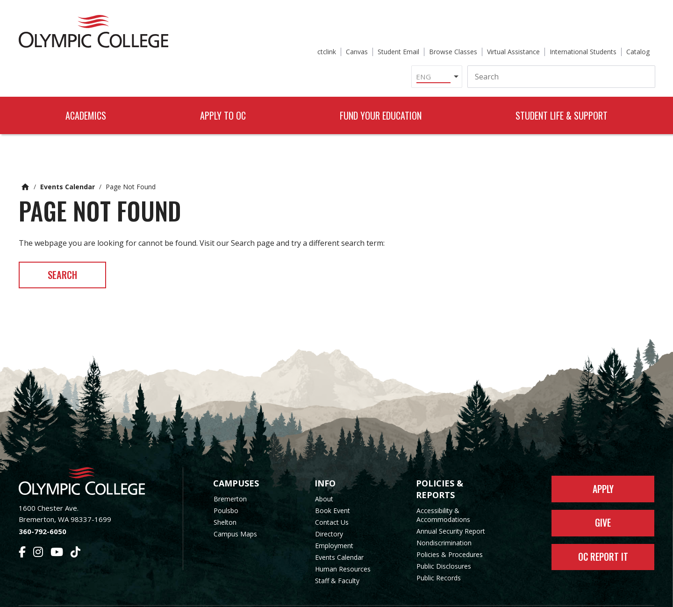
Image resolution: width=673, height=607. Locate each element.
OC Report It (603, 535)
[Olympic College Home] (91, 456)
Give (603, 500)
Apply (603, 464)
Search (67, 249)
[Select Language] (340, 44)
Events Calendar (67, 160)
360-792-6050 (42, 506)
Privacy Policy (411, 594)
